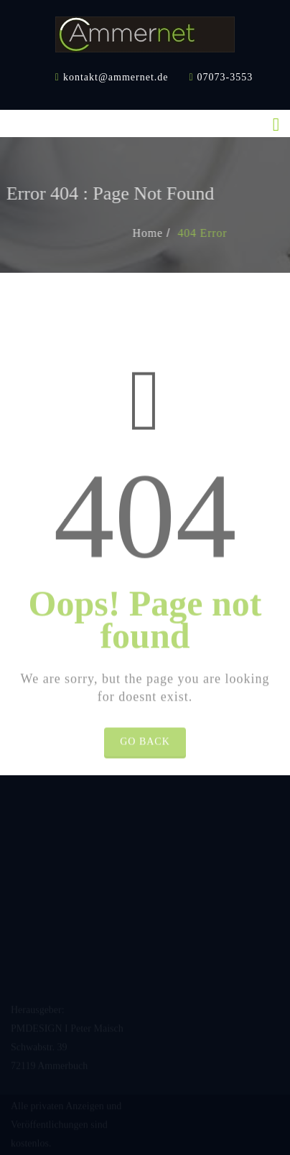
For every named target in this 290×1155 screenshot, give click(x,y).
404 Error (215, 233)
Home (160, 233)
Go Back (145, 753)
